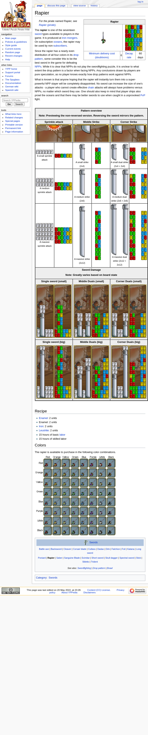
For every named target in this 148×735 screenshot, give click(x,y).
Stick (138, 558)
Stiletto (85, 561)
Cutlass (92, 549)
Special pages (12, 121)
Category (41, 577)
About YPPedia (69, 592)
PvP (142, 95)
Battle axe (44, 549)
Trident (94, 561)
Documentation (13, 83)
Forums (9, 76)
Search (4, 95)
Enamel (43, 418)
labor (62, 434)
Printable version (14, 124)
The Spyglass (12, 79)
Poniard (42, 558)
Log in (140, 1)
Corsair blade (79, 549)
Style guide (11, 45)
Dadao (100, 549)
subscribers (60, 45)
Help (7, 59)
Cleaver (67, 549)
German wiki (11, 86)
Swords (93, 542)
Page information (14, 131)
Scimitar (86, 558)
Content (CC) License (98, 590)
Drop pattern (99, 568)
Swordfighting (84, 568)
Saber (59, 558)
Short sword (98, 558)
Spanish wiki (11, 90)
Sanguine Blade (72, 558)
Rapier (51, 558)
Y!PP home (11, 69)
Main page (10, 38)
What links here (13, 114)
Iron (41, 426)
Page (39, 5)
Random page (12, 52)
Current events (13, 49)
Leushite (44, 430)
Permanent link (13, 128)
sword (38, 34)
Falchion (116, 549)
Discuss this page (56, 5)
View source (79, 5)
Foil (123, 549)
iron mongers (69, 38)
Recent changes (13, 56)
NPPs (38, 66)
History (94, 5)
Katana (130, 549)
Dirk (108, 549)
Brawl (110, 568)
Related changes (14, 117)
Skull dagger (111, 558)
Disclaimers (89, 592)
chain (91, 87)
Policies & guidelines (16, 42)
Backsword (56, 549)
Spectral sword (126, 558)
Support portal (12, 72)
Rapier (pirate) (47, 25)
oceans (58, 41)
